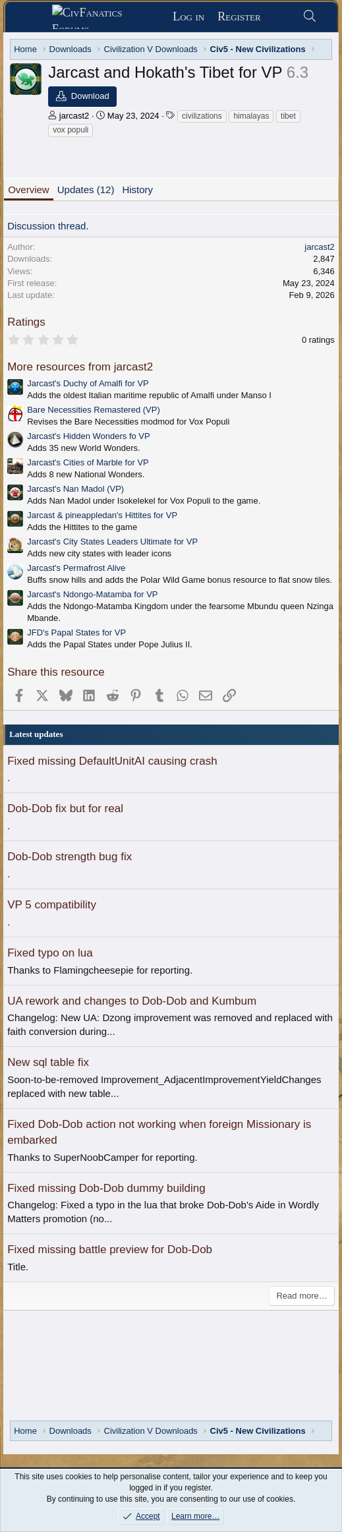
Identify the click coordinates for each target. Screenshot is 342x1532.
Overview (28, 189)
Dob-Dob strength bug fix (69, 856)
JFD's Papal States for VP (76, 632)
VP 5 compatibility (51, 905)
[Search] (310, 16)
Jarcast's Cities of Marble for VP (88, 462)
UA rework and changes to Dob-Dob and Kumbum (131, 1001)
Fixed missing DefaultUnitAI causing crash (112, 761)
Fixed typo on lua (49, 953)
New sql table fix (48, 1062)
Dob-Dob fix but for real (65, 808)
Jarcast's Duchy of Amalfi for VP (88, 383)
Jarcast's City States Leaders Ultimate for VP (112, 541)
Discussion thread (46, 225)
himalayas (251, 116)
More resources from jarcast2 (80, 367)
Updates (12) (86, 189)
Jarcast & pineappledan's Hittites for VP (102, 515)
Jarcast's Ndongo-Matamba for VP (92, 594)
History (137, 189)
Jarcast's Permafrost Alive (76, 568)
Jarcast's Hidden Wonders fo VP (88, 436)
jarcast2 (74, 116)
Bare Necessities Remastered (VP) (93, 410)
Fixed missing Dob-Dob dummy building (106, 1188)
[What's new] (282, 16)
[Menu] (33, 17)
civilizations (202, 116)
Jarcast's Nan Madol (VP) (75, 489)
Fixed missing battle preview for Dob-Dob (109, 1249)
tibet (288, 116)
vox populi (70, 129)
